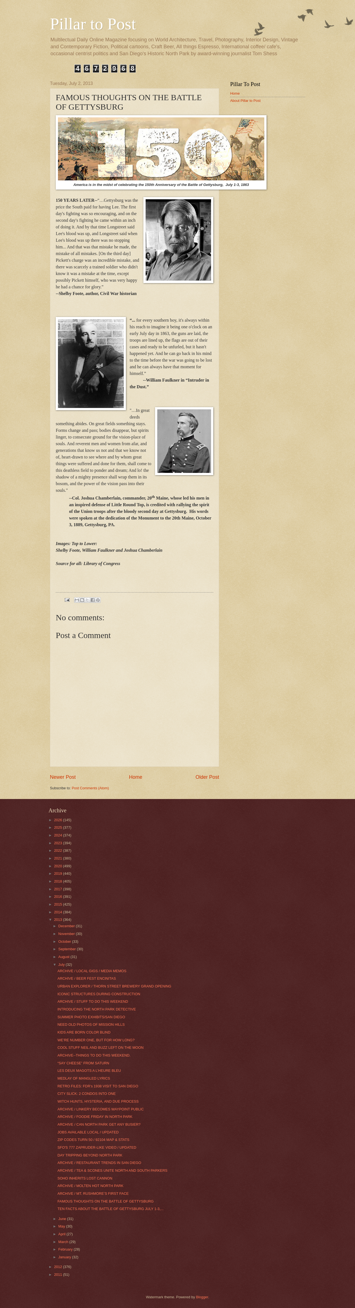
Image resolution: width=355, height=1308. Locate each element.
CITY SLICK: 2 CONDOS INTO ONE (86, 1094)
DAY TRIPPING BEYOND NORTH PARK (89, 1155)
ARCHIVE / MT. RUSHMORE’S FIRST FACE (93, 1193)
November (67, 934)
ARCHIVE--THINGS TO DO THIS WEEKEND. (93, 1055)
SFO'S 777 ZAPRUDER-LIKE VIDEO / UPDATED (96, 1147)
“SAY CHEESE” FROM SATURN (83, 1063)
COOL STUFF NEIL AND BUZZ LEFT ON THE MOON (100, 1047)
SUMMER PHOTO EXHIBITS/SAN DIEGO (91, 1017)
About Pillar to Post (245, 101)
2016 (58, 896)
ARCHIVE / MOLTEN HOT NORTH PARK (90, 1186)
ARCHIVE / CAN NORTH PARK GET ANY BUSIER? (99, 1124)
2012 (58, 1267)
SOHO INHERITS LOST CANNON (84, 1178)
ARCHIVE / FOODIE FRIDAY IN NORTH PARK (94, 1117)
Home (135, 777)
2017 (58, 889)
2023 (58, 843)
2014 (58, 912)
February (65, 1249)
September (67, 949)
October (65, 941)
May (62, 1226)
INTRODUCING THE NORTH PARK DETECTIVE (96, 1009)
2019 (58, 873)
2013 (58, 920)
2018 (58, 881)
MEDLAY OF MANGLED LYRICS (83, 1078)
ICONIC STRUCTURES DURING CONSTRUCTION (98, 994)
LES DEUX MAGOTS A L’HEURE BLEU (89, 1070)
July (61, 964)
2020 (58, 866)
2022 (58, 850)
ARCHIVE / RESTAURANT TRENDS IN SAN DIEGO (99, 1163)
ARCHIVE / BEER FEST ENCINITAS (86, 978)
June (62, 1219)
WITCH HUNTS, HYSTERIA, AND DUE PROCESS (98, 1101)
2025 (58, 827)
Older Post (207, 777)
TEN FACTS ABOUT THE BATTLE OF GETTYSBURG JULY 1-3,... (110, 1209)
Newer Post (63, 777)
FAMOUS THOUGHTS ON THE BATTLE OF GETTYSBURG (105, 1201)
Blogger (202, 1297)
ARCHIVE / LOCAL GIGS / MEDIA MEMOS (91, 971)
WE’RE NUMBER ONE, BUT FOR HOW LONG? (96, 1040)
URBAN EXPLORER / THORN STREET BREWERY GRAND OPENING (114, 986)
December (67, 926)
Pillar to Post (93, 24)
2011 (58, 1274)
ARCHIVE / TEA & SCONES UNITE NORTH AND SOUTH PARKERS (112, 1170)
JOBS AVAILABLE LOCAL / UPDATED (88, 1132)
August (64, 957)
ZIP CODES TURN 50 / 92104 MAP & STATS (93, 1140)
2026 (58, 820)
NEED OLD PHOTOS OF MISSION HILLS (91, 1024)
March (63, 1242)
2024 (58, 835)
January (65, 1257)
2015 (58, 904)
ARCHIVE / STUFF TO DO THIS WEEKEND (92, 1001)
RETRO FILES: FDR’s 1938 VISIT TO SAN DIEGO (97, 1086)
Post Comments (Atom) (90, 788)
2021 (58, 858)
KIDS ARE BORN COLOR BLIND (83, 1032)
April (62, 1234)
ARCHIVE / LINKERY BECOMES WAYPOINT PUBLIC (100, 1109)
